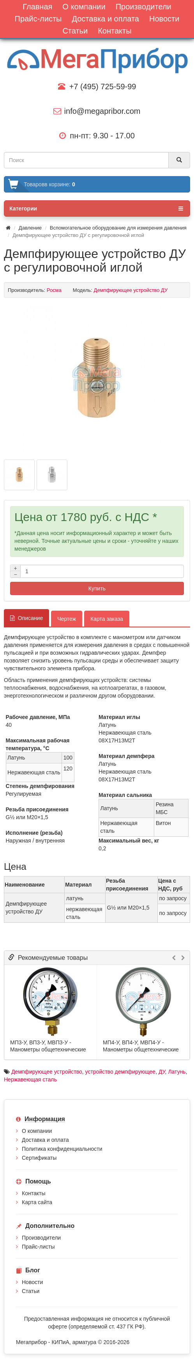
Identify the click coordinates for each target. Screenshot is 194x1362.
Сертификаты (39, 1158)
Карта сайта (37, 1202)
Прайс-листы (38, 1247)
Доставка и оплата (45, 1140)
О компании (37, 1131)
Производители (41, 1238)
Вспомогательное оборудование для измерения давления (118, 228)
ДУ (162, 1072)
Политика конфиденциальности (62, 1149)
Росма (54, 290)
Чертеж (66, 619)
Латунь (176, 1072)
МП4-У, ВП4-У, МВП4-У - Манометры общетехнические (141, 1046)
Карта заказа (106, 619)
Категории (96, 208)
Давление (30, 228)
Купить (97, 588)
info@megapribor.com (96, 111)
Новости (32, 1282)
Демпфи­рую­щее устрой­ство (46, 1072)
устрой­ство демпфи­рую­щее (120, 1072)
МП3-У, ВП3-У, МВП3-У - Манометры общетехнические (48, 1046)
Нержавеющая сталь (30, 1079)
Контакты (33, 1193)
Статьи (30, 1291)
